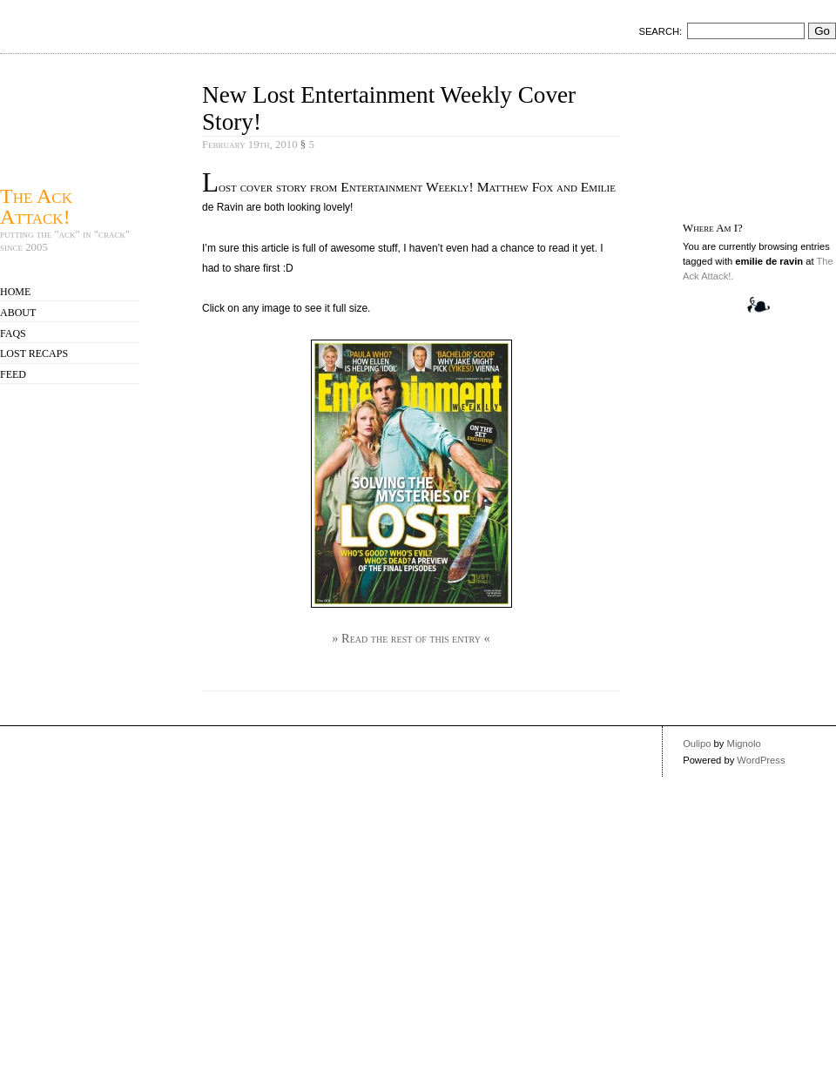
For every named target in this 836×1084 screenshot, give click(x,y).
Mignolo (744, 743)
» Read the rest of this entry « (410, 638)
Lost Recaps (34, 353)
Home (15, 292)
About (18, 312)
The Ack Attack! (36, 206)
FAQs (13, 333)
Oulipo (697, 743)
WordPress (761, 760)
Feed (13, 374)
